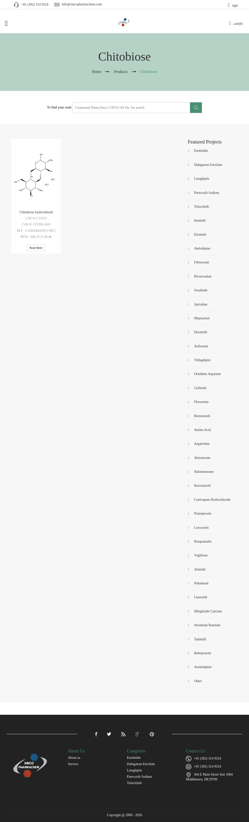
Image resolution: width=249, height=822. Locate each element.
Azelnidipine (203, 667)
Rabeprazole (202, 653)
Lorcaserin (201, 527)
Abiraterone (202, 458)
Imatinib (199, 220)
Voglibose (201, 555)
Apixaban (200, 304)
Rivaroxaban (203, 276)
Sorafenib (200, 290)
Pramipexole (202, 513)
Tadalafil (200, 639)
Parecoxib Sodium (206, 193)
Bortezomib (202, 416)
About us (74, 757)
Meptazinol (202, 318)
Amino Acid (202, 430)
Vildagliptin (202, 360)
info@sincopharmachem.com (82, 4)
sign (233, 5)
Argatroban (202, 444)
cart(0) (236, 24)
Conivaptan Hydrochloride (212, 499)
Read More (36, 248)
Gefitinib (200, 388)
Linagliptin (201, 178)
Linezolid (200, 597)
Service (73, 764)
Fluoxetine (201, 402)
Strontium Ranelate (207, 625)
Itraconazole (202, 485)
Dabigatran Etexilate (208, 165)
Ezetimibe (201, 150)
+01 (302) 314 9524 (207, 766)
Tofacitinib (201, 206)
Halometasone (203, 472)
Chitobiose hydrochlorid (36, 212)
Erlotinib (200, 234)
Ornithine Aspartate (207, 374)
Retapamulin (203, 541)
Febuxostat (201, 262)
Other (198, 681)
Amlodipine (202, 248)
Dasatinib (200, 332)
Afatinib (199, 569)
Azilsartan (201, 346)
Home (96, 72)
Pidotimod (201, 583)
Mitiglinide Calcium (208, 611)
